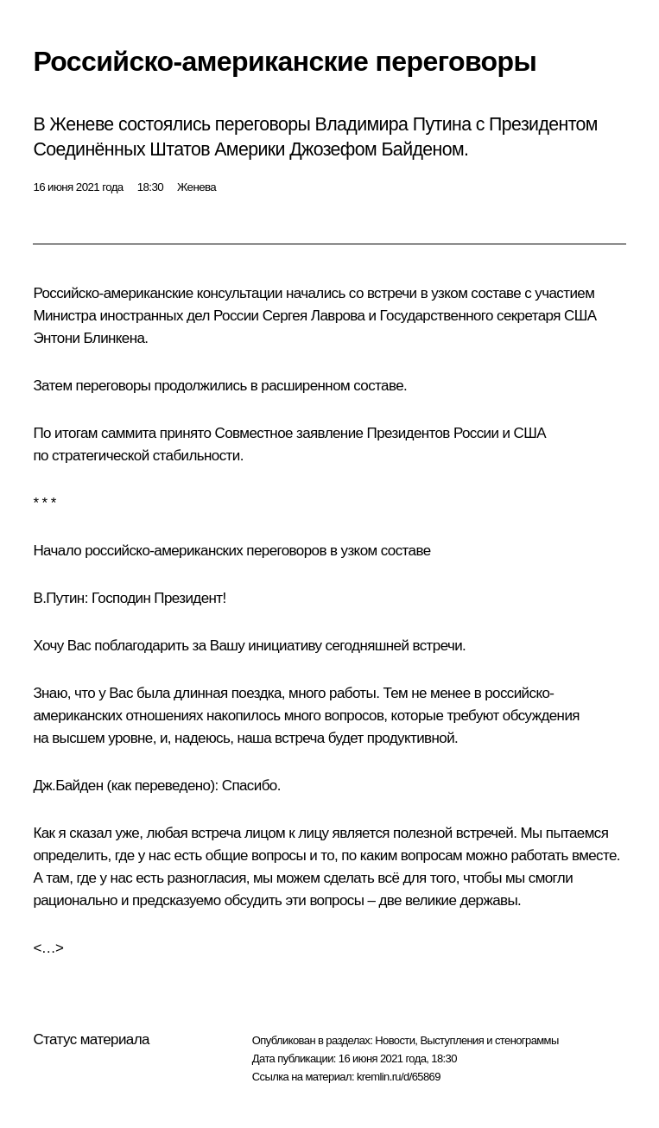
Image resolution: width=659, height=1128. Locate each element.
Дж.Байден (68, 785)
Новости (395, 1040)
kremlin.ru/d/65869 (398, 1076)
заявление (329, 433)
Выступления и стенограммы (489, 1040)
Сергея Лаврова (314, 315)
